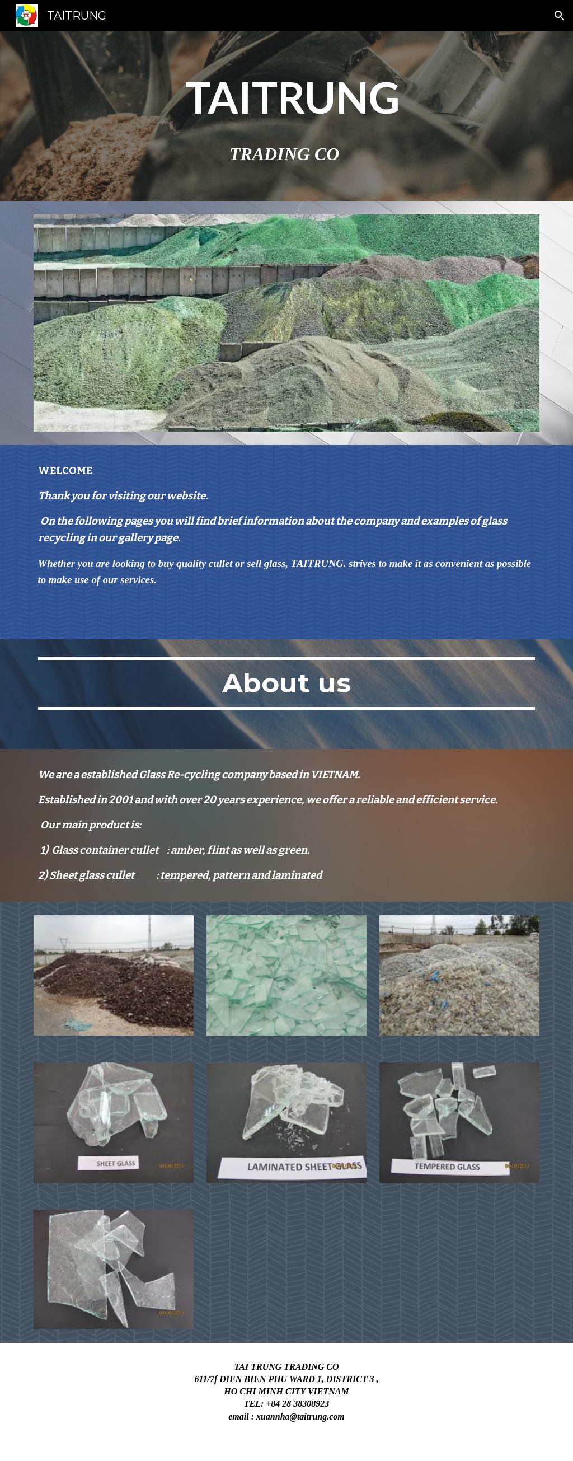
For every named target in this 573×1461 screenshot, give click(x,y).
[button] (559, 15)
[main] (287, 116)
